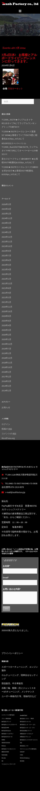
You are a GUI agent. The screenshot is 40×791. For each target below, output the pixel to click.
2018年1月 (6, 372)
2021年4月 (6, 292)
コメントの (9, 433)
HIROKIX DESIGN (6, 742)
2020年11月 (7, 306)
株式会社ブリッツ (6, 721)
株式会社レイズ (24, 746)
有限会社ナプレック (25, 736)
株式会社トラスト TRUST (27, 718)
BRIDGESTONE (5, 752)
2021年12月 (7, 283)
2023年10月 (7, 246)
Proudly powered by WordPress (16, 784)
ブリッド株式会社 (6, 718)
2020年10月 (7, 311)
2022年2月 (6, 274)
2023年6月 (6, 260)
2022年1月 (6, 278)
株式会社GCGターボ (7, 736)
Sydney (5, 787)
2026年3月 (6, 204)
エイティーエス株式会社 (8, 715)
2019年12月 (7, 344)
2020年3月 (6, 330)
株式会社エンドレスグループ (9, 724)
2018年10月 (7, 367)
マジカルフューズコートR (8, 764)
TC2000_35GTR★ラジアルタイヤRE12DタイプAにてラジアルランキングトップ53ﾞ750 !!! (19, 123)
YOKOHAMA (4, 755)
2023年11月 (7, 241)
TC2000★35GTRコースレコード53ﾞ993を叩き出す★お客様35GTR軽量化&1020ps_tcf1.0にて (20, 171)
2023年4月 (6, 269)
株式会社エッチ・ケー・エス (27, 724)
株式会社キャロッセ (25, 721)
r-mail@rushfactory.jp (15, 492)
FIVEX (21, 755)
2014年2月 (6, 390)
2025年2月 (6, 213)
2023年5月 (6, 264)
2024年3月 (6, 223)
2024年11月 (7, 218)
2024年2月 (6, 227)
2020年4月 (6, 325)
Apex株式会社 (23, 715)
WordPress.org (8, 438)
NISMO (3, 740)
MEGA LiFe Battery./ (25, 758)
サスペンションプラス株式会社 (28, 749)
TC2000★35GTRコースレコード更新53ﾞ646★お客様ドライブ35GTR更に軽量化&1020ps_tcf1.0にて (19, 135)
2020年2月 (6, 334)
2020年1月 (6, 339)
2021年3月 (6, 297)
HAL (21, 742)
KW (2, 761)
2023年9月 (6, 251)
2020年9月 (6, 316)
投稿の (7, 429)
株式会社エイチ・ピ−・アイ (27, 727)
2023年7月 (6, 255)
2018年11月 (7, 362)
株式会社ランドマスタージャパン (29, 740)
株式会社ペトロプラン (7, 733)
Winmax (4, 746)
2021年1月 (6, 302)
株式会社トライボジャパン (9, 749)
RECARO (22, 761)
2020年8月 (6, 320)
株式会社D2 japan (6, 730)
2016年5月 (6, 381)
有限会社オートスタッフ (26, 733)
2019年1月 (6, 353)
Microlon (4, 758)
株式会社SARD (5, 727)
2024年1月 (6, 232)
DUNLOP (22, 752)
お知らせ (6, 407)
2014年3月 (6, 386)
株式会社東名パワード (26, 730)
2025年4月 (6, 209)
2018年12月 (7, 358)
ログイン (6, 424)
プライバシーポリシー (12, 653)
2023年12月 (7, 237)
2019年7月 (6, 348)
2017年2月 (6, 376)
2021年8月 (6, 288)
